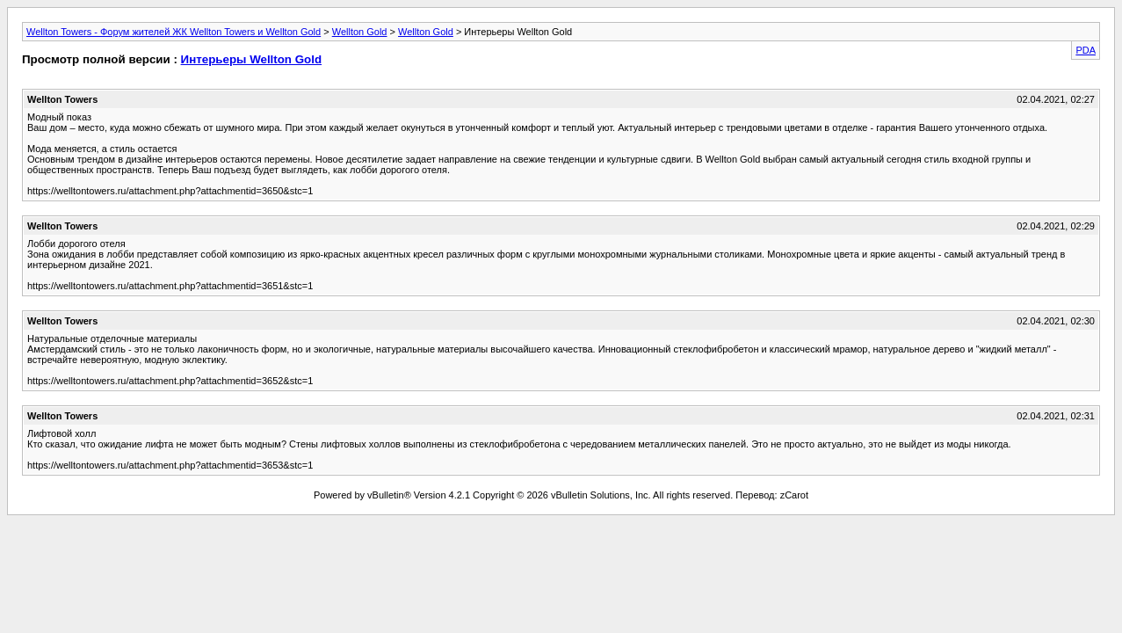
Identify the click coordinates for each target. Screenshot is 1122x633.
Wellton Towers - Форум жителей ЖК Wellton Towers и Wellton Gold (173, 31)
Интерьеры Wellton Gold (251, 59)
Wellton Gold (359, 31)
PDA (1085, 50)
